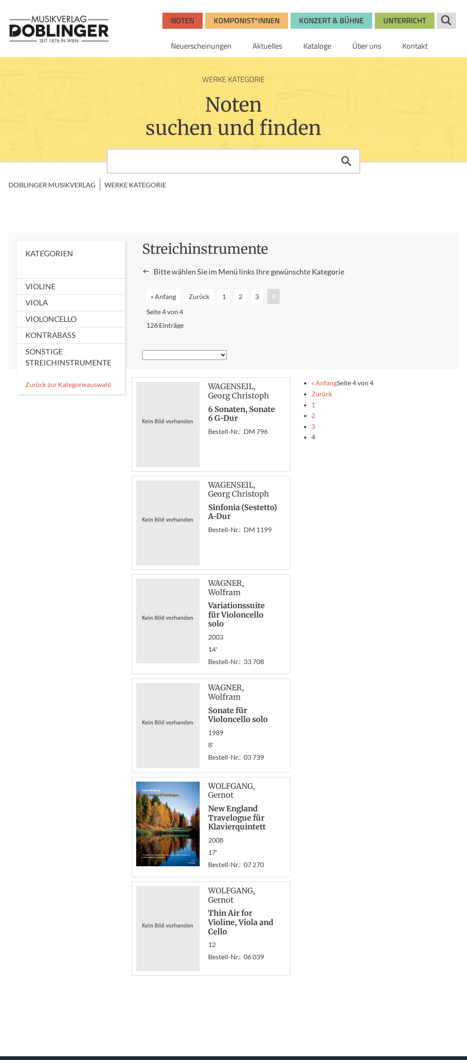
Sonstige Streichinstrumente (68, 357)
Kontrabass (50, 335)
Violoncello (51, 319)
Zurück (199, 296)
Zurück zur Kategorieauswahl (68, 384)
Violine (40, 286)
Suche (446, 21)
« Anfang (163, 296)
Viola (36, 302)
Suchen (346, 161)
